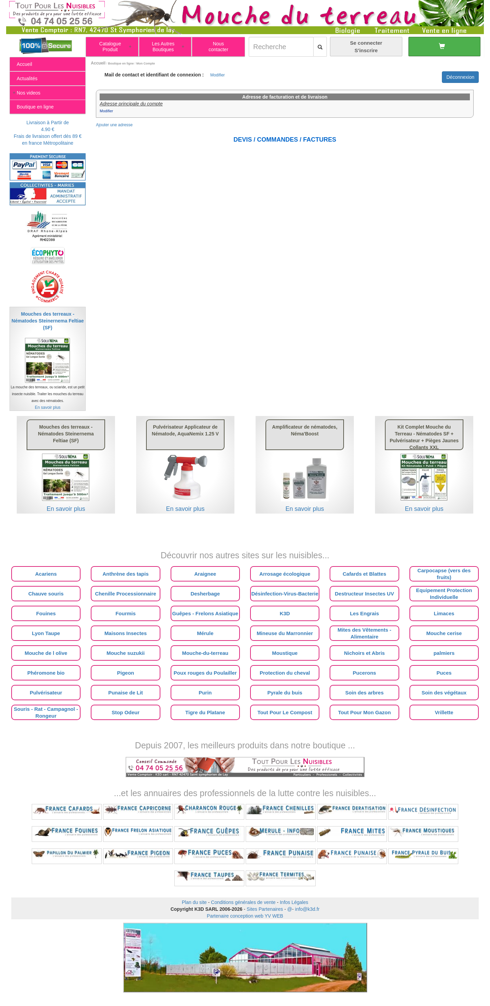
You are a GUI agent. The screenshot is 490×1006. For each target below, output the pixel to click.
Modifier (217, 75)
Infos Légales (294, 902)
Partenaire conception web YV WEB (245, 916)
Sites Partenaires (265, 909)
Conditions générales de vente (243, 902)
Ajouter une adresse (114, 125)
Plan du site (194, 902)
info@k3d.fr (307, 909)
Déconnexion (460, 77)
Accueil (98, 63)
